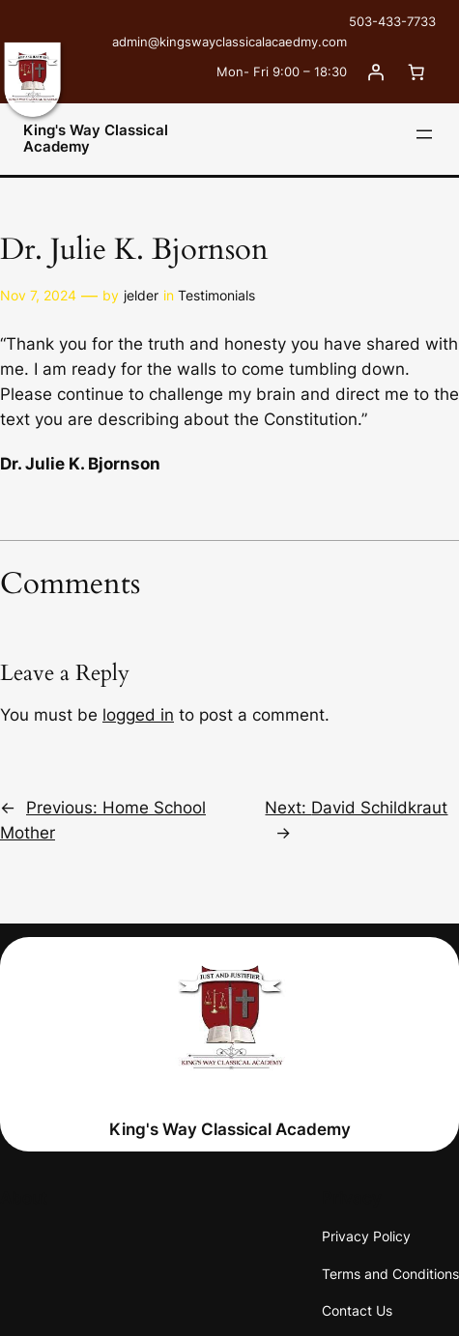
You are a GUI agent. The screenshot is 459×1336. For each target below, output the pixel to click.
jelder (141, 295)
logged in (138, 715)
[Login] (375, 71)
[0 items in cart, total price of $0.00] (415, 71)
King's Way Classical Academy (95, 139)
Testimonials (216, 295)
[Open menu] (424, 134)
